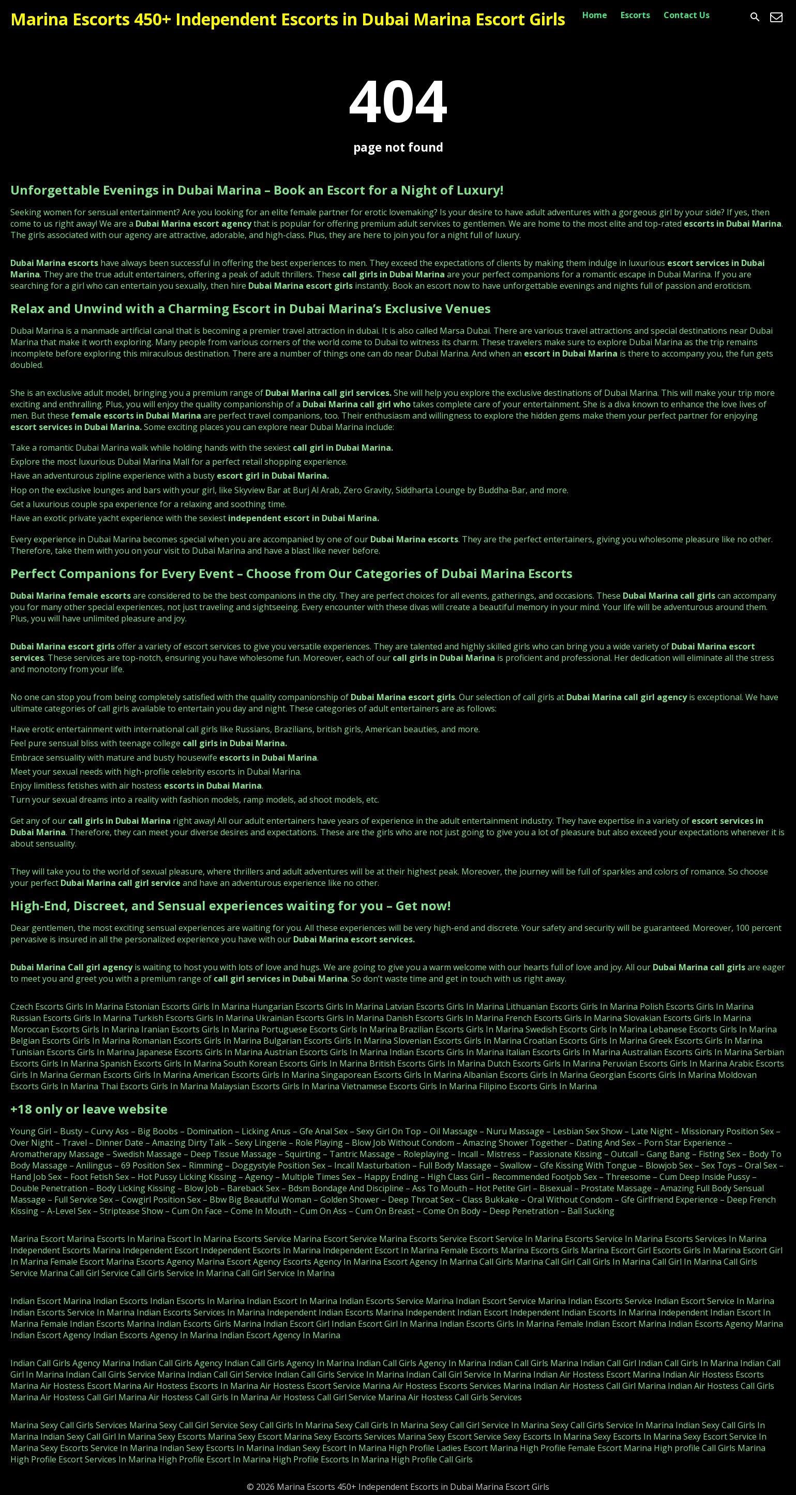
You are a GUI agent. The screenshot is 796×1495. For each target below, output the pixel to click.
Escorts (635, 15)
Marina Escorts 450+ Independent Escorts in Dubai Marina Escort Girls (287, 19)
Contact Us (687, 15)
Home (594, 15)
